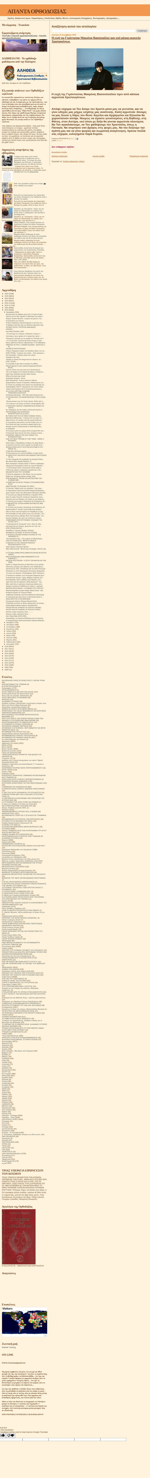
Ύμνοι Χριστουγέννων (10, 1036)
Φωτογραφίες (7, 1041)
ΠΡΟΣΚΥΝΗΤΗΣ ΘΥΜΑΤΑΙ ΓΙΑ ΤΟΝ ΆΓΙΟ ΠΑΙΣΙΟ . (23, 609)
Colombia (5, 1064)
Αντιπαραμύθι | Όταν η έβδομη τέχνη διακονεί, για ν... (24, 580)
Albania (5, 1043)
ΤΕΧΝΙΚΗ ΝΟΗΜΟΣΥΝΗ (11, 1017)
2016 (7, 651)
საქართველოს (8, 1161)
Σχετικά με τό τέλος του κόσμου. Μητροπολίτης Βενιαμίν (23, 1009)
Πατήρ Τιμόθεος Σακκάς (11, 937)
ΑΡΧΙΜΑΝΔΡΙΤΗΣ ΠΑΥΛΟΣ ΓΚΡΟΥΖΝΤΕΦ (18, 735)
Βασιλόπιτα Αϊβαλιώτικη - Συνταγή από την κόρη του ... (24, 418)
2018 (7, 646)
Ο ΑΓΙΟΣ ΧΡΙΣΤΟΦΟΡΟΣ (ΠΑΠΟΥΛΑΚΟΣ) (18, 882)
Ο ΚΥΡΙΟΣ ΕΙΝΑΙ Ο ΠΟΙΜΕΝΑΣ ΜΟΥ (16, 891)
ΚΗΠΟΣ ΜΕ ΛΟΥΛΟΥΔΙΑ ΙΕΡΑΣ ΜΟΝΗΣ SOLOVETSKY (23, 846)
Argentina (5, 1045)
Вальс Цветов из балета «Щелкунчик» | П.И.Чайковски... (26, 343)
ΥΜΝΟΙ (4, 1034)
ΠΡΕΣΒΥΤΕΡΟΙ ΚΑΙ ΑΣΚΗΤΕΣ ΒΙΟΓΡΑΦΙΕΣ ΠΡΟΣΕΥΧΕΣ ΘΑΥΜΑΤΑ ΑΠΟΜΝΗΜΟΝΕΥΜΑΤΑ (24, 953)
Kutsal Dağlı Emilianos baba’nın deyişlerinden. (22, 605)
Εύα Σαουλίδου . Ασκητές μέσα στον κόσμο (20, 355)
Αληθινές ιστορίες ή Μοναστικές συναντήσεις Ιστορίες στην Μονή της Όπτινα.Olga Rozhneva (24, 704)
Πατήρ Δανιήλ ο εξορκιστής (12, 922)
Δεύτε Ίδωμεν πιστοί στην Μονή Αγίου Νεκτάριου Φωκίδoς (26, 493)
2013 (7, 658)
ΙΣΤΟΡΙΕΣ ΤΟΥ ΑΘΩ (10, 825)
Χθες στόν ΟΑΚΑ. (20, 260)
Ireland (4, 1093)
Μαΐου (8, 635)
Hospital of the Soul (12, 357)
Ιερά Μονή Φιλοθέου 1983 (15, 331)
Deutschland (6, 1070)
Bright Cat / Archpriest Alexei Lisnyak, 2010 (20, 476)
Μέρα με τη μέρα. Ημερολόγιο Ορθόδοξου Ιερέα (20, 861)
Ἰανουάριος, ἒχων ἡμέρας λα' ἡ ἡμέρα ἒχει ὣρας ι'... (23, 336)
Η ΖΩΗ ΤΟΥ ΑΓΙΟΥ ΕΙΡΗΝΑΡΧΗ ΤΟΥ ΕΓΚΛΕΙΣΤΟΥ (22, 792)
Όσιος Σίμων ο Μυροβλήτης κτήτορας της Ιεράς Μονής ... (25, 443)
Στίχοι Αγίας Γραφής (9, 984)
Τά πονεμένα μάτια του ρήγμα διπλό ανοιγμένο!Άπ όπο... (25, 431)
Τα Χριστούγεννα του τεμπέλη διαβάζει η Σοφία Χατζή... (25, 453)
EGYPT (5, 1072)
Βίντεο (4, 747)
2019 (7, 310)
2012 (7, 660)
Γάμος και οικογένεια (10, 753)
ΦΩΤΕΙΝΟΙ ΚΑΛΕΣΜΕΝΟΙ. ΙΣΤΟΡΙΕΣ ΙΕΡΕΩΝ (20, 1039)
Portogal (5, 1127)
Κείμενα (59, 140)
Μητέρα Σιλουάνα (8, 868)
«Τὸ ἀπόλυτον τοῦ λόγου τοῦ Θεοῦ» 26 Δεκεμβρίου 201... (25, 403)
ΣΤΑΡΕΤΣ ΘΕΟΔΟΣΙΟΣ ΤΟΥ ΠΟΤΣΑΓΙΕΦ (18, 982)
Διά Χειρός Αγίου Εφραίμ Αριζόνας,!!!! (18, 461)
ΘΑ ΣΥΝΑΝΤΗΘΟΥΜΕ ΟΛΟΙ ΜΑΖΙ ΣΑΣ (17, 806)
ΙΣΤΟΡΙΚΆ (6, 829)
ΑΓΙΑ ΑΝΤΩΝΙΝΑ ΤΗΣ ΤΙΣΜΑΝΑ (14, 684)
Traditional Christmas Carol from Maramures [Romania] (25, 595)
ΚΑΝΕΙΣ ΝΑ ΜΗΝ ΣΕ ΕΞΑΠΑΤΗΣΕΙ (15, 834)
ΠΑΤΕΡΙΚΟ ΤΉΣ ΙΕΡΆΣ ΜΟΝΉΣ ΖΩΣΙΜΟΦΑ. (19, 918)
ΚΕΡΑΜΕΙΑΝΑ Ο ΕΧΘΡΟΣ (12, 844)
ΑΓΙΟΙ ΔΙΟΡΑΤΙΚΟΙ (9, 690)
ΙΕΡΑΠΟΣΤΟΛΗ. (8, 813)
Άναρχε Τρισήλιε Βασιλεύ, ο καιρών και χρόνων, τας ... (24, 318)
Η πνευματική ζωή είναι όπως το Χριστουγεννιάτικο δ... (24, 597)
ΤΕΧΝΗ (5, 1015)
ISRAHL (5, 1094)
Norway (5, 1113)
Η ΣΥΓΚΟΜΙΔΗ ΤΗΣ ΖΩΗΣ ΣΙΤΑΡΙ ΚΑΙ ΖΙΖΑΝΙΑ (20, 802)
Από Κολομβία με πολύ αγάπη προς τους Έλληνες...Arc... (25, 513)
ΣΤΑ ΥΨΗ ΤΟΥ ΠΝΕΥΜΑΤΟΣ (13, 979)
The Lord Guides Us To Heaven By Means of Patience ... (25, 372)
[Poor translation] (10, 1435)
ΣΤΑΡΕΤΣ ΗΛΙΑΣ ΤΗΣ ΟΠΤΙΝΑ (14, 980)
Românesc (6, 1131)
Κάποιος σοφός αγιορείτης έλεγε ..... (18, 614)
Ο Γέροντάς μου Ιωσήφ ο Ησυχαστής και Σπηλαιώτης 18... (26, 501)
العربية (4, 1163)
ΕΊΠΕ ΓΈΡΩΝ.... (11, 361)
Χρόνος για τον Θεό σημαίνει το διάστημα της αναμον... (25, 316)
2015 (7, 653)
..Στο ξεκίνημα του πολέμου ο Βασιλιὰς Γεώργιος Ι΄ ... (24, 334)
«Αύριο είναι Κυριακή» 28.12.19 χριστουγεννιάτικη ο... (24, 389)
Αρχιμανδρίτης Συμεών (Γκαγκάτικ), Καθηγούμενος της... (25, 382)
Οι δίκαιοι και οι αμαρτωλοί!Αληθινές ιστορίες (19, 895)
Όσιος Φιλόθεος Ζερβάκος (12, 908)
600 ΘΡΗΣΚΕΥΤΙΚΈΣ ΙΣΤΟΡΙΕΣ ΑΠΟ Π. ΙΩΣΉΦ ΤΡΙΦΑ (23, 680)
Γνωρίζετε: (6, 758)
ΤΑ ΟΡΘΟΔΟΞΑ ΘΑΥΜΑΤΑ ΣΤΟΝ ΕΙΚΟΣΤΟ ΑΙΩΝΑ (21, 1013)
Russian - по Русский (10, 1132)
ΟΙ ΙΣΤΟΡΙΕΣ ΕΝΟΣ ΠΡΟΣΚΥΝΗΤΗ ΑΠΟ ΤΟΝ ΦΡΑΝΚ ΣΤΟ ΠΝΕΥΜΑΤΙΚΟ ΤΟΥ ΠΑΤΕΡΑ (23, 898)
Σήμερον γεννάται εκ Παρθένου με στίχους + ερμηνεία (24, 586)
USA (3, 1150)
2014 (7, 656)
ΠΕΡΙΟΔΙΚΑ (6, 941)
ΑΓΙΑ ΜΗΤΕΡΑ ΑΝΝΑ (10, 686)
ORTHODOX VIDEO (10, 1119)
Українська (6, 1159)
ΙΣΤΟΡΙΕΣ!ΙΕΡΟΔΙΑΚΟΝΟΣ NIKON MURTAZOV (20, 827)
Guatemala (6, 1083)
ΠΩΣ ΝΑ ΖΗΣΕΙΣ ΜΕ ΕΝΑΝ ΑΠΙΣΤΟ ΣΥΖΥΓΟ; (19, 961)
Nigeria (4, 1112)
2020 (7, 308)
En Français (6, 1074)
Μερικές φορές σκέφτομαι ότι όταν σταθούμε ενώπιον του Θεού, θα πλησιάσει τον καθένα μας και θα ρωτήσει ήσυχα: (30, 236)
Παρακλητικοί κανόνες (10, 916)
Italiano (4, 1096)
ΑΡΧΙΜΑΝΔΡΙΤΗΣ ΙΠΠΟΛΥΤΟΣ (14, 732)
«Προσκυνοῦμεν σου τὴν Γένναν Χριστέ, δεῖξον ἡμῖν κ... (25, 401)
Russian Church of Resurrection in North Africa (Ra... (24, 426)
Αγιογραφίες (6, 688)
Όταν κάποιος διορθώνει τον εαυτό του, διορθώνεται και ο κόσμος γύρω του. (29, 272)
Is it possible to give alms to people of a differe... (22, 364)
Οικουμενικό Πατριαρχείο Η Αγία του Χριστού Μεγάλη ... (25, 466)
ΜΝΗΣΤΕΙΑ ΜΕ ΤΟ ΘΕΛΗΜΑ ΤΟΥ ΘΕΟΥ (20, 486)
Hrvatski (5, 1085)
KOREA (5, 1102)
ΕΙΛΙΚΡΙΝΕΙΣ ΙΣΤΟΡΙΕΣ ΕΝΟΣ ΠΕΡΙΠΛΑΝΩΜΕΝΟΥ (22, 768)
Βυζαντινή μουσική (9, 751)
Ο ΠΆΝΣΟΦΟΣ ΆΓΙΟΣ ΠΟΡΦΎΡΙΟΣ (16, 893)
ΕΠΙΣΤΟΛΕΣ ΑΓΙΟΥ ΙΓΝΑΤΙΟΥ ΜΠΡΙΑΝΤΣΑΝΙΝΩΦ (21, 779)
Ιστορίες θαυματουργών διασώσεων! (16, 823)
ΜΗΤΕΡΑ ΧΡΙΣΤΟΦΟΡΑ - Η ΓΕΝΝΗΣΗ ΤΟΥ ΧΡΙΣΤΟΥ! (25, 588)
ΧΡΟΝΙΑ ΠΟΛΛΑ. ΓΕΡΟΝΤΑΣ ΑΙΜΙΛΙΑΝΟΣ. (21, 327)
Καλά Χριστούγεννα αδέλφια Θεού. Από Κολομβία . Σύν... (25, 516)
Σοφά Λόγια (6, 977)
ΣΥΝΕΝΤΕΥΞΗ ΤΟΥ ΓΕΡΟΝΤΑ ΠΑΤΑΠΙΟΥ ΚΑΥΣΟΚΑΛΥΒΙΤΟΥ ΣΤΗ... (20, 543)
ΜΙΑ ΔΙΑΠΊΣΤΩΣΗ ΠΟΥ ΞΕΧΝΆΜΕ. (18, 472)
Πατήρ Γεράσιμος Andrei (11, 920)
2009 (7, 667)
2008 (7, 670)
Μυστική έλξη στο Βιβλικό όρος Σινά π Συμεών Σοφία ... (25, 314)
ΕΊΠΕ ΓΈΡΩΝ (7, 770)
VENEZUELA (7, 1151)
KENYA (5, 1100)
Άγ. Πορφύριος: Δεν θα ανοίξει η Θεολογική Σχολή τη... (24, 410)
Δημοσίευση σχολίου (59, 152)
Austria (4, 1049)
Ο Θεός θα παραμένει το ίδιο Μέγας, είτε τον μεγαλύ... (24, 474)
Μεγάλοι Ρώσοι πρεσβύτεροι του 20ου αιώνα (19, 859)
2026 (7, 294)
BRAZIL (5, 1056)
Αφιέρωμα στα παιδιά (10, 743)
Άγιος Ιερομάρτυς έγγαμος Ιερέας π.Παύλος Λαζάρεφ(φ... (25, 463)
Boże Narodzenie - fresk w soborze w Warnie (21, 380)
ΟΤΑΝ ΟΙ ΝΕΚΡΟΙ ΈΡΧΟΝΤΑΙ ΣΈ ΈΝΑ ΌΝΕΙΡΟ (20, 910)
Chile (4, 1060)
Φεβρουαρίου (11, 642)
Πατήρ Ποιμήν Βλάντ (10, 935)
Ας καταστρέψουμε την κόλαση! (14, 739)
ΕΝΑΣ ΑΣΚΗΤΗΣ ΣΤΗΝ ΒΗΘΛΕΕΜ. (18, 599)
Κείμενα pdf (6, 842)
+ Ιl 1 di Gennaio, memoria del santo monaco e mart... (24, 340)
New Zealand (7, 1110)
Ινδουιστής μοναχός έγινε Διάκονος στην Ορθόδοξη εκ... (25, 567)
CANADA (5, 1058)
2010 (7, 665)
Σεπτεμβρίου (11, 627)
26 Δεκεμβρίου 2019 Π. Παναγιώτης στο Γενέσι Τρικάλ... (25, 387)
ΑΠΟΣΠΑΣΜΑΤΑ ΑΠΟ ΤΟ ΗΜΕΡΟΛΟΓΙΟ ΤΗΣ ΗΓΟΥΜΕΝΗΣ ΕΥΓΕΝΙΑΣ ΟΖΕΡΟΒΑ (19, 723)
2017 (7, 649)
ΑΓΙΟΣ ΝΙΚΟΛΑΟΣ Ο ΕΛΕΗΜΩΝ (14, 697)
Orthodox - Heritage (9, 1115)
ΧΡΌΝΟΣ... (10, 329)
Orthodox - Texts (8, 1117)
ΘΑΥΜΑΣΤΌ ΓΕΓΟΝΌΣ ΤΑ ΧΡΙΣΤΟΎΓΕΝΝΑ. (21, 532)
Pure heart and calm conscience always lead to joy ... (24, 424)
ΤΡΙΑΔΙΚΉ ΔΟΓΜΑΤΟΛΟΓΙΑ (12, 1032)
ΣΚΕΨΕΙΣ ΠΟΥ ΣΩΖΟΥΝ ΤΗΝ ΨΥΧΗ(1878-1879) (21, 973)
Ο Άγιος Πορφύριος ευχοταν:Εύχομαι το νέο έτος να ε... (25, 323)
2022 (7, 303)
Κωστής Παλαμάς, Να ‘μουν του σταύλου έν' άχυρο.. (24, 518)
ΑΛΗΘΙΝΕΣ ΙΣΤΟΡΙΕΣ (10, 701)
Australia (5, 1047)
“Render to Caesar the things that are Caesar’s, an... (24, 359)
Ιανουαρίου (10, 644)
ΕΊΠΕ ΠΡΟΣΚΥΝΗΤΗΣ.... (14, 528)
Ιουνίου (9, 633)
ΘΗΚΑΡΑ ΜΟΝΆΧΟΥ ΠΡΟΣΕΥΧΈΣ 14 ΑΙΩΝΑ (19, 811)
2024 (7, 298)
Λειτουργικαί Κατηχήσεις (11, 855)
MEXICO (5, 1106)
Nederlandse (7, 1108)
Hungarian (6, 1087)
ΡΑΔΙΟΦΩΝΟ (7, 967)
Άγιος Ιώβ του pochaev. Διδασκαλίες (15, 696)
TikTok (4, 1146)
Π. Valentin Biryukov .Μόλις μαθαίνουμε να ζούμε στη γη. (23, 912)
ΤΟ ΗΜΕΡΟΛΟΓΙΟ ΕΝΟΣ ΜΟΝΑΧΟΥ (16, 1018)
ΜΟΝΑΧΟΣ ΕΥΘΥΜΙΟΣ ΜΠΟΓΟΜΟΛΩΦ (17, 872)
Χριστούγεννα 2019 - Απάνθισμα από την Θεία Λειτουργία (25, 569)
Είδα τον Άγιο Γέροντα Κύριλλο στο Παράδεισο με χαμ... (25, 511)
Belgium (5, 1053)
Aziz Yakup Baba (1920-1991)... (17, 616)
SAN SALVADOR (8, 1136)
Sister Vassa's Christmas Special (17, 547)
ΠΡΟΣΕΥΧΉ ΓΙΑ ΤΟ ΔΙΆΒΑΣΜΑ (26, 172)
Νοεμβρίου (10, 622)
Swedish (5, 1140)
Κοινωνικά (6, 853)
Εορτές (4, 772)
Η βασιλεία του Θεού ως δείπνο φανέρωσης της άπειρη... (25, 603)
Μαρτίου (9, 640)
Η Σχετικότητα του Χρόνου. (15, 321)
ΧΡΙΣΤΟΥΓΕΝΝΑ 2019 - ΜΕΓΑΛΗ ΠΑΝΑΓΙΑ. (21, 541)
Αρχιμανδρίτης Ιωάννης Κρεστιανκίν (15, 734)
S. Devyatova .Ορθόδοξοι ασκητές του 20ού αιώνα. (21, 1134)
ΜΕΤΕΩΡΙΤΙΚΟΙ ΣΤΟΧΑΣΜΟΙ (13, 867)
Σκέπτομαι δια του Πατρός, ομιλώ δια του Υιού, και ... (24, 526)
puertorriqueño (7, 1129)
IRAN (4, 1091)
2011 (7, 663)
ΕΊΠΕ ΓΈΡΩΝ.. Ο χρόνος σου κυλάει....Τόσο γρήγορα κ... (25, 353)
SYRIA (4, 1144)
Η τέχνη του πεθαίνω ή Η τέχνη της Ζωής (17, 804)
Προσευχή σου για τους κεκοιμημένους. (17, 956)
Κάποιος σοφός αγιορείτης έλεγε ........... (19, 612)
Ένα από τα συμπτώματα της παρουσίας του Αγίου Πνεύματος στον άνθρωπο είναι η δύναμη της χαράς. (30, 197)
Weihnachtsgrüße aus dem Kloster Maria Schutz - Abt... (25, 590)
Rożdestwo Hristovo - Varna (15, 378)
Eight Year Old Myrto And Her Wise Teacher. (21, 374)
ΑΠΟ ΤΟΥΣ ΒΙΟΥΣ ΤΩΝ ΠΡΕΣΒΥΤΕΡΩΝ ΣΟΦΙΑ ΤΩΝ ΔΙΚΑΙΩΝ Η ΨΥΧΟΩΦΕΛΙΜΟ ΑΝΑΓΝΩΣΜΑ (22, 719)
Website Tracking (9, 1347)
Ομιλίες (4, 901)
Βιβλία (4, 745)
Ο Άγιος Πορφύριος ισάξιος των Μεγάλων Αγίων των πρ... (25, 351)
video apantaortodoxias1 (11, 1153)
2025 (7, 296)
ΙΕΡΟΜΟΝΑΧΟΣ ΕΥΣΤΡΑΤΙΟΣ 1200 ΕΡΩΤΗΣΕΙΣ (21, 819)
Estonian (5, 1079)
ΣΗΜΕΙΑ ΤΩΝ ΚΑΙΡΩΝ (10, 969)
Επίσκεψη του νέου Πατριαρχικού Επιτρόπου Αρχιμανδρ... (26, 571)
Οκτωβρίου (10, 625)
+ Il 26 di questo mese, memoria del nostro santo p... (24, 468)
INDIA (4, 1089)
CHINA (4, 1062)
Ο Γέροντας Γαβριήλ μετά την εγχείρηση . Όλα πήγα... (24, 488)
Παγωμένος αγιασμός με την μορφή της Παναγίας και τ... (25, 338)
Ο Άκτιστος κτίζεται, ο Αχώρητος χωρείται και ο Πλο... (24, 470)
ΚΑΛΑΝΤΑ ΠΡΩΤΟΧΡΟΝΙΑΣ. (16, 349)
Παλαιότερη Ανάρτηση (139, 156)
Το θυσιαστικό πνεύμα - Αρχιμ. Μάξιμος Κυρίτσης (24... (25, 577)
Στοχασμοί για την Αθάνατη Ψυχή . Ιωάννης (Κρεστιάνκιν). (24, 998)
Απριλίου (9, 638)
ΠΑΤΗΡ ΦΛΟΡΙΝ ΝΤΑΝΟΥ (12, 939)
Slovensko (6, 1138)
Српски (5, 1157)
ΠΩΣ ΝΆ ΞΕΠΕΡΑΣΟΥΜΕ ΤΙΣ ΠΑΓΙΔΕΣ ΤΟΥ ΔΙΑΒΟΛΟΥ (23, 963)
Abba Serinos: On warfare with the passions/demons (24, 420)
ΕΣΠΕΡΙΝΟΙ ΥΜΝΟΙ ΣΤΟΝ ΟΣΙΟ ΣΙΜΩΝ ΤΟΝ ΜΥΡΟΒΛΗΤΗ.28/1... (22, 436)
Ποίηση (4, 948)
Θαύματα (5, 810)
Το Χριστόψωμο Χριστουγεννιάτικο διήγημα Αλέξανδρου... (25, 490)
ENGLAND (6, 1075)
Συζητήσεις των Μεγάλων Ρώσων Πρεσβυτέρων (20, 1001)
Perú (4, 1123)
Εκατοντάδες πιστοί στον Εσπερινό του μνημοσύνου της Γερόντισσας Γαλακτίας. (29, 249)
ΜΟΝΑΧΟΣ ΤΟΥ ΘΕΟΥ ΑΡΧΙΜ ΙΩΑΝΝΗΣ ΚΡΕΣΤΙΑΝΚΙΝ (23, 878)
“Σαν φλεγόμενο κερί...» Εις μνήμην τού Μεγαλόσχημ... (24, 538)
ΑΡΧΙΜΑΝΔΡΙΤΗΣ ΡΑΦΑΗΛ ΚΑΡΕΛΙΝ (16, 737)
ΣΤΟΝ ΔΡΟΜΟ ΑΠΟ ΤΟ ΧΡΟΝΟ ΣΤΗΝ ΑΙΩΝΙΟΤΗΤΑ (22, 992)
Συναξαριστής (7, 1007)
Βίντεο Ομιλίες (7, 749)
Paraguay (5, 1121)
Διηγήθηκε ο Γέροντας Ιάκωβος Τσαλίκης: (20, 530)
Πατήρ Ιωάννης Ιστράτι (10, 927)
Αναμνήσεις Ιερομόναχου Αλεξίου (14, 707)
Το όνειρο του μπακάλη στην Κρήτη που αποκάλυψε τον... (25, 385)
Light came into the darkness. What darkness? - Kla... (24, 582)
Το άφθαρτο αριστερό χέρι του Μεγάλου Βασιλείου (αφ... (25, 325)
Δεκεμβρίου (10, 312)
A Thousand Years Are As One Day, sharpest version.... (25, 433)
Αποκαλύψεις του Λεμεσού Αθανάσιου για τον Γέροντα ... (25, 618)
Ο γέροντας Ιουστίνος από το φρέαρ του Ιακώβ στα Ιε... (25, 445)
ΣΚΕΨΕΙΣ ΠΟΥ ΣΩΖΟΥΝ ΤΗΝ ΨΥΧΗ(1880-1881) (21, 975)
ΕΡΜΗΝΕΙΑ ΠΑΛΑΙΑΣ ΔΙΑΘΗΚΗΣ (15, 781)
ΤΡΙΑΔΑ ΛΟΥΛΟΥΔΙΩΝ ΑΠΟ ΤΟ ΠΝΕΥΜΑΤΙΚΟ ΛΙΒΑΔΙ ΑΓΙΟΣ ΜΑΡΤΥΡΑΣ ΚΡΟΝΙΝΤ (23, 1029)
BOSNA (5, 1055)
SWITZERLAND (8, 1142)
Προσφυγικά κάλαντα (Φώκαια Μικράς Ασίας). (21, 601)
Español (5, 1077)
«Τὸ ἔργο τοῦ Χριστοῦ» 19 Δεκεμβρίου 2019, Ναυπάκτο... (25, 573)
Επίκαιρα (5, 773)
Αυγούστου (10, 629)
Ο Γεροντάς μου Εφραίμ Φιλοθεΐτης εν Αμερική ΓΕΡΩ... (25, 495)
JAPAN (4, 1098)
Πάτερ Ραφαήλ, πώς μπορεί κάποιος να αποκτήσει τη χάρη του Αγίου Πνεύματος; (29, 223)
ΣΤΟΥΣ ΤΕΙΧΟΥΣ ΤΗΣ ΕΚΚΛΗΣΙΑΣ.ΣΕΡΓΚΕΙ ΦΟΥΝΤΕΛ (23, 994)
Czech (4, 1066)
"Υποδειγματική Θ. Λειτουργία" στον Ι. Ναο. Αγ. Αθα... (24, 524)
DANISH (5, 1068)
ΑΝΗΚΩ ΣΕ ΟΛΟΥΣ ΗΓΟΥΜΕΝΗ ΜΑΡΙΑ (17, 709)
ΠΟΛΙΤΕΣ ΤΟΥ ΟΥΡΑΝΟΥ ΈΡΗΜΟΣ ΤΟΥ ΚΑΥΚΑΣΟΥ (22, 950)
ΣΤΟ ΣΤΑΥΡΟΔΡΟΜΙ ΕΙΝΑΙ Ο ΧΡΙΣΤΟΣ (17, 986)
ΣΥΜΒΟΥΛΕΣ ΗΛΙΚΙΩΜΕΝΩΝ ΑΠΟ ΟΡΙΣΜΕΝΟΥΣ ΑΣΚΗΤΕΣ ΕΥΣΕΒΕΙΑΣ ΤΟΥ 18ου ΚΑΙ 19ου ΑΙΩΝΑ (21, 1004)
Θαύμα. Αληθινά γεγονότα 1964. (14, 808)
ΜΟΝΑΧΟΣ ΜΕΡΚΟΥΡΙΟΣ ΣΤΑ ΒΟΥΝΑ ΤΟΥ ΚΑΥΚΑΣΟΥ (24, 874)
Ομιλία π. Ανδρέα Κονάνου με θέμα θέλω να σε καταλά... (25, 564)
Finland (4, 1081)
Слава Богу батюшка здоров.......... (18, 451)
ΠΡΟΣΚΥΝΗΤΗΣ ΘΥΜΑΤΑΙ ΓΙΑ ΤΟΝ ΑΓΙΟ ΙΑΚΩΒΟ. (24, 607)
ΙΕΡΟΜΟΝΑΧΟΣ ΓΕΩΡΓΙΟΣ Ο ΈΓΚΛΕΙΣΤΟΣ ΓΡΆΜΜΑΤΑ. (24, 815)
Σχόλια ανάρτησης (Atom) (73, 161)
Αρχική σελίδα (98, 156)
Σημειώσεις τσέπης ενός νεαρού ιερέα (16, 971)
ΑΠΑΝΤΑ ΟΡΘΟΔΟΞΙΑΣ (36, 11)
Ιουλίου (9, 631)
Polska (4, 1125)
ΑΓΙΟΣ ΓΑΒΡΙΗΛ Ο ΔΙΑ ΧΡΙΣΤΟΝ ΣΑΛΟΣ (17, 692)
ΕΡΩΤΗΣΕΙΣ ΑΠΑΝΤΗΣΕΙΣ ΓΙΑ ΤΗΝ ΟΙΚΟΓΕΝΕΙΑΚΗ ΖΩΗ (24, 783)
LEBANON (6, 1104)
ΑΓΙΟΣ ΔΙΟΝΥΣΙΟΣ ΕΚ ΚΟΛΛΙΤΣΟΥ (15, 694)
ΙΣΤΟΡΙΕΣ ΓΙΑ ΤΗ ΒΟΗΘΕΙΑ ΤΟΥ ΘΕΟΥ (17, 821)
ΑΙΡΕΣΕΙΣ (6, 699)
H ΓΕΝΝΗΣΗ (10, 429)
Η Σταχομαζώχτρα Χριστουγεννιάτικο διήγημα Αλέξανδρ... (25, 620)
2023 (7, 301)
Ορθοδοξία (6, 906)
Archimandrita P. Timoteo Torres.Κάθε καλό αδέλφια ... (24, 509)
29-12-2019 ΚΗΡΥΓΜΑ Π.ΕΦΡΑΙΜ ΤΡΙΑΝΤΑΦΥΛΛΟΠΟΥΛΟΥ (17, 392)
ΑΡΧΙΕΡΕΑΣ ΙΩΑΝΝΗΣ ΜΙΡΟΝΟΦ (15, 726)
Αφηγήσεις (6, 741)
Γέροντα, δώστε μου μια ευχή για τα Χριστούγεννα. (23, 370)
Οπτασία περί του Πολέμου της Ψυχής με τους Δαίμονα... (25, 499)
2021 (7, 305)
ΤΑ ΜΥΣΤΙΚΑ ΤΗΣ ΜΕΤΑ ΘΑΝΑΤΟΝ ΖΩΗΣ (18, 1011)
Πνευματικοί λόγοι (8, 946)
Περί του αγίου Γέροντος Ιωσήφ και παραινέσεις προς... (25, 497)
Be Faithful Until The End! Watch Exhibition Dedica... (24, 416)
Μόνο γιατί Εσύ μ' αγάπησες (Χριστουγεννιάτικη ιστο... (24, 584)
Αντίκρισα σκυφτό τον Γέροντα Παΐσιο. (19, 592)
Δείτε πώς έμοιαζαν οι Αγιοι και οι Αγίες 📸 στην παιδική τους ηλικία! (30, 184)
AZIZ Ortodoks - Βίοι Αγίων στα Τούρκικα (17, 1051)
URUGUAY (6, 1148)
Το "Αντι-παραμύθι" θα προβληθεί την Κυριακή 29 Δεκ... (25, 459)
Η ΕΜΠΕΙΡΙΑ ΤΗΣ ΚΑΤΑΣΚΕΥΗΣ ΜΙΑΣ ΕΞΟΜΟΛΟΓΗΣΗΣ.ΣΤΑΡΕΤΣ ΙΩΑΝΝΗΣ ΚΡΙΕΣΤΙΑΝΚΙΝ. (23, 788)
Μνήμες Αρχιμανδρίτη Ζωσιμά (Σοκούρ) (17, 870)
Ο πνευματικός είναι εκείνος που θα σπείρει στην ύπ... (24, 422)
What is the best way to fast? (16, 376)
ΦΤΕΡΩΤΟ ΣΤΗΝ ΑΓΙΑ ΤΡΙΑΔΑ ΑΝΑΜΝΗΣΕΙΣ (19, 1037)
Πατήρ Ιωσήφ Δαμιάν (10, 929)
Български (6, 1155)
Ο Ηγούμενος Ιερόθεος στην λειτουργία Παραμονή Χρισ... (25, 575)
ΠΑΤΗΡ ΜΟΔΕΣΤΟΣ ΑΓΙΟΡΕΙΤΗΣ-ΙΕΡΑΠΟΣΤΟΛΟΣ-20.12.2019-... (18, 413)
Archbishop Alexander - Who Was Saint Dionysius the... (25, 395)
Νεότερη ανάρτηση (59, 156)
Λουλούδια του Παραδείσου (12, 857)
